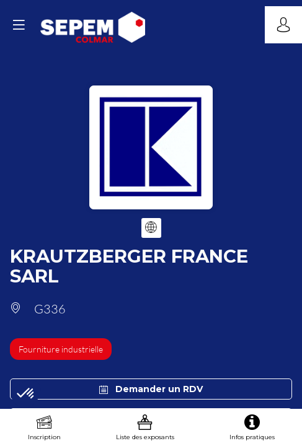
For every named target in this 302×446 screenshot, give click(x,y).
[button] (18, 25)
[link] (44, 427)
